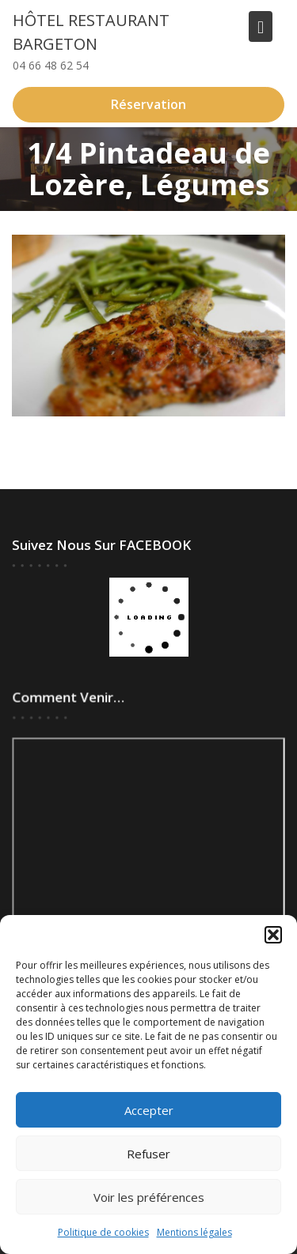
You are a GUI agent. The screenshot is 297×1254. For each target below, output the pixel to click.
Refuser (148, 1154)
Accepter (148, 1110)
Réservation (148, 104)
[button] (273, 935)
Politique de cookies (103, 1232)
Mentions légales (194, 1232)
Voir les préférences (148, 1197)
